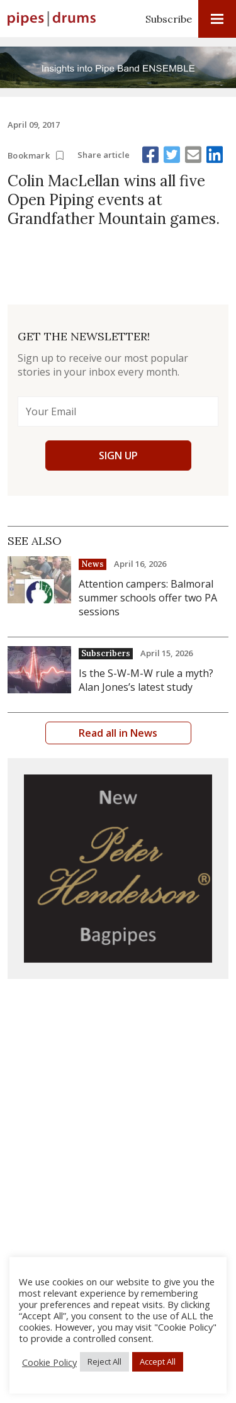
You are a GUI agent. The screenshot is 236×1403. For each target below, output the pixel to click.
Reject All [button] (104, 1361)
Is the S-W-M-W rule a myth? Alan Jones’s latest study (146, 680)
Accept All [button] (158, 1361)
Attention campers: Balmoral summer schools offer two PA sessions (148, 597)
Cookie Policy (49, 1362)
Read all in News (118, 733)
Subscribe (168, 19)
